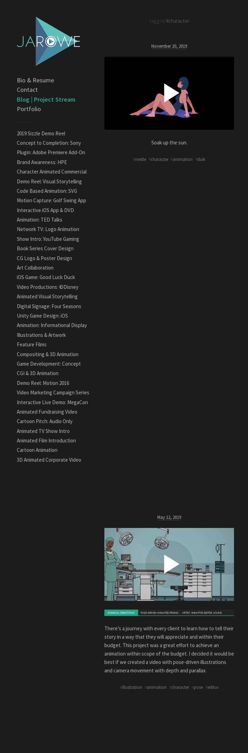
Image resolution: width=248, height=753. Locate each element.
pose (198, 687)
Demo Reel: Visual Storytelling (49, 181)
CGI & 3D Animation (37, 373)
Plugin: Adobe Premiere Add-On (51, 152)
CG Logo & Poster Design (44, 258)
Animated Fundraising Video (47, 412)
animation (183, 159)
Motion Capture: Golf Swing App (51, 200)
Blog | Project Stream (46, 99)
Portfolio (29, 109)
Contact (27, 90)
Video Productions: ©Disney (47, 287)
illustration (132, 687)
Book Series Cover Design (45, 248)
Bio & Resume (35, 80)
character (159, 159)
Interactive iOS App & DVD (45, 210)
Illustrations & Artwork (41, 335)
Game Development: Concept (49, 364)
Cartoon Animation (37, 450)
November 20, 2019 (169, 46)
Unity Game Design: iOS (42, 316)
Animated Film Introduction (46, 440)
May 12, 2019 (169, 517)
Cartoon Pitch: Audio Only (45, 421)
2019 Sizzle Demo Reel (41, 133)
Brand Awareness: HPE (42, 162)
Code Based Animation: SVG (47, 191)
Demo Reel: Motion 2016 (43, 383)
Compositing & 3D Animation (47, 354)
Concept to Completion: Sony (49, 143)
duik (201, 159)
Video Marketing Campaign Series (53, 392)
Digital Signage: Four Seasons (49, 306)
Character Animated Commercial (52, 172)
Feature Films (32, 344)
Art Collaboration (35, 268)
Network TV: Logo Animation (48, 229)
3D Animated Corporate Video (49, 460)
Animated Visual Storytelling (47, 296)
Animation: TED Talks (39, 220)
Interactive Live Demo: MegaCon (52, 402)
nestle (140, 159)
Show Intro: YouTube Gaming (48, 239)
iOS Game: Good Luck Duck (46, 277)
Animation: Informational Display (52, 325)
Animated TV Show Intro (43, 431)
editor (213, 687)
